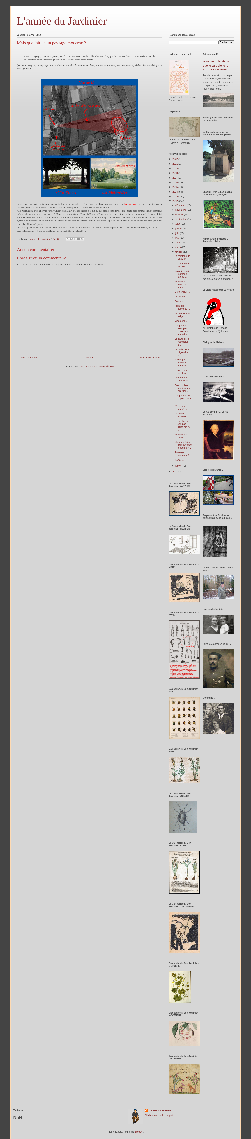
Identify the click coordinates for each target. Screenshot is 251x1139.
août (178, 223)
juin (177, 233)
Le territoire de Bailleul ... (182, 265)
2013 (175, 196)
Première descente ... (182, 307)
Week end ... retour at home (181, 284)
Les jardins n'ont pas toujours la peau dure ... (183, 330)
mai (177, 237)
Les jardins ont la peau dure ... (183, 398)
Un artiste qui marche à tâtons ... (182, 274)
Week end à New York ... (182, 379)
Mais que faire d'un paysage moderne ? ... (183, 445)
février (179, 251)
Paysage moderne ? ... (183, 454)
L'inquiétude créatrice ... (182, 371)
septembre (181, 219)
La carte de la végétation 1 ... (182, 352)
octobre (179, 214)
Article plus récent (29, 357)
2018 (175, 173)
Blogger (139, 1131)
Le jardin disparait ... (182, 415)
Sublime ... (180, 301)
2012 (175, 201)
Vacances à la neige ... (182, 315)
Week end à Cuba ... (181, 436)
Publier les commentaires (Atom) (97, 366)
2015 (175, 187)
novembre (181, 209)
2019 (175, 168)
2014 (175, 191)
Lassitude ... (181, 296)
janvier (179, 465)
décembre (181, 205)
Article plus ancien (150, 357)
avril (177, 242)
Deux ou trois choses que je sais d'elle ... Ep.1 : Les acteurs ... (217, 65)
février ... (179, 459)
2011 (175, 471)
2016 (175, 182)
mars (178, 247)
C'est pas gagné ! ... (181, 407)
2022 (175, 159)
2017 (175, 177)
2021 (175, 163)
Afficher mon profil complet (159, 1115)
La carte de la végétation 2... (182, 341)
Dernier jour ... (182, 291)
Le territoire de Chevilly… (182, 257)
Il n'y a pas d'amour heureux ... (182, 362)
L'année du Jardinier (62, 21)
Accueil (89, 357)
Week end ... (181, 321)
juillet (178, 228)
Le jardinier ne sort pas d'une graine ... (182, 425)
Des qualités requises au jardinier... (182, 388)
